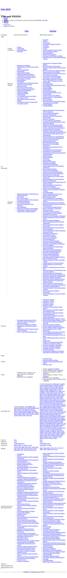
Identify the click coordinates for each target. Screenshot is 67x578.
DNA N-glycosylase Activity (24, 87)
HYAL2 (42, 404)
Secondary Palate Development (51, 255)
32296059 (56, 369)
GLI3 (41, 401)
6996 (15, 440)
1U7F (51, 448)
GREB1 (50, 401)
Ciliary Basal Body (48, 53)
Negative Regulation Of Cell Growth (52, 194)
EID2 (46, 395)
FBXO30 (42, 398)
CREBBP (29, 406)
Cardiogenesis (46, 340)
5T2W (25, 450)
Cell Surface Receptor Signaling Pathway (53, 557)
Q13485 (49, 445)
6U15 (28, 450)
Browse (6, 18)
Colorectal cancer (47, 358)
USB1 (41, 435)
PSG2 (46, 416)
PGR (23, 411)
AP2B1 (46, 385)
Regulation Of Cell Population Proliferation (54, 216)
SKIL (15, 414)
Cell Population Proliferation (50, 164)
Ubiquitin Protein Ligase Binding (51, 538)
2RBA (23, 447)
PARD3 (64, 412)
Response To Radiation (23, 561)
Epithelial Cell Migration (49, 180)
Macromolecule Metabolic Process (26, 548)
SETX (33, 412)
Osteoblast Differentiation (49, 114)
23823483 (29, 377)
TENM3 (56, 429)
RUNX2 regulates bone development (52, 326)
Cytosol (45, 48)
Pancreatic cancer (47, 364)
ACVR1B (53, 384)
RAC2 (59, 417)
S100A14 (56, 422)
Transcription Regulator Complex (51, 44)
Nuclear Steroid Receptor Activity (26, 549)
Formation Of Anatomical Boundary (52, 242)
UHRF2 (62, 434)
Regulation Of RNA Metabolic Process (27, 493)
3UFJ (26, 447)
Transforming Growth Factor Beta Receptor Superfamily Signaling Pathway (54, 285)
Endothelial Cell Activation (50, 214)
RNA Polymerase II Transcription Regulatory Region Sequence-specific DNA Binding (54, 67)
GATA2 (64, 400)
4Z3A (22, 448)
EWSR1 (49, 397)
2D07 (19, 447)
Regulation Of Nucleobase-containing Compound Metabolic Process (27, 484)
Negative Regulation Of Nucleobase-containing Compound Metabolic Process (28, 478)
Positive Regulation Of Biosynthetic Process (54, 503)
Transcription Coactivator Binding (52, 78)
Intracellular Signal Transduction (51, 211)
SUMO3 (16, 415)
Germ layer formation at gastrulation (52, 345)
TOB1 (46, 432)
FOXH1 (42, 400)
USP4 (48, 435)
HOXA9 (52, 403)
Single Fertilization (48, 157)
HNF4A (47, 403)
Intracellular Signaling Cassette (51, 556)
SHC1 (62, 423)
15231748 (44, 20)
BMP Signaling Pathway (49, 197)
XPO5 (61, 435)
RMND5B (58, 420)
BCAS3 (53, 387)
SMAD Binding (47, 98)
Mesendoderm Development (50, 233)
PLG (59, 413)
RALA (62, 417)
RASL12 (46, 419)
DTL (26, 408)
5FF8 (15, 450)
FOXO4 (55, 400)
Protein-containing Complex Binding (52, 97)
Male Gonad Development (50, 169)
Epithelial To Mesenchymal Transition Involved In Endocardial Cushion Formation (54, 131)
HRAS (60, 403)
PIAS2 (48, 413)
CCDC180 (52, 388)
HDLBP (58, 401)
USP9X (52, 435)
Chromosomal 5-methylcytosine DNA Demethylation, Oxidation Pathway (27, 210)
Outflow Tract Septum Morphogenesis (53, 126)
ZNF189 (59, 436)
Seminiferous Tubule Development (52, 277)
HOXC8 (56, 403)
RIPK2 (53, 420)
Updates (6, 22)
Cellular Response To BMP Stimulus (52, 273)
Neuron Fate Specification (50, 238)
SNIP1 (23, 414)
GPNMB (45, 401)
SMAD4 (53, 31)
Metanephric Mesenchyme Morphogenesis (54, 274)
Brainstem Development (49, 141)
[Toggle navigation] (1, 14)
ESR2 (41, 397)
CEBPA (42, 389)
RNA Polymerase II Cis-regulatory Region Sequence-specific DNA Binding (54, 71)
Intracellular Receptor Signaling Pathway (28, 556)
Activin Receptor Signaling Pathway (52, 207)
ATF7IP (45, 387)
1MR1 (48, 448)
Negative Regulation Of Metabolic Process (54, 481)
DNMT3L (54, 394)
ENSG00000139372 (19, 443)
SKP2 (44, 425)
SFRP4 (58, 423)
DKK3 (41, 394)
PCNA (20, 411)
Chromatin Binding (48, 83)
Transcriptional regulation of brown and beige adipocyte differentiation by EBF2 (53, 351)
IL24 (45, 404)
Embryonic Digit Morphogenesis (51, 220)
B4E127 (20, 445)
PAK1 (55, 412)
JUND (57, 404)
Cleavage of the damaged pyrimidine (26, 324)
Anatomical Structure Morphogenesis (52, 172)
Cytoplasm (46, 45)
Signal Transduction (48, 547)
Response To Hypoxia (48, 119)
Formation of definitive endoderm (52, 346)
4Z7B (28, 448)
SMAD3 (58, 425)
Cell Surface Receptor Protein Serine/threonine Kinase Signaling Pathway (54, 531)
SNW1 (60, 426)
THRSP (59, 431)
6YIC (56, 449)
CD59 (56, 388)
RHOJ (49, 420)
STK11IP (59, 428)
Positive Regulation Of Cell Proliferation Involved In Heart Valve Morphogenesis (53, 137)
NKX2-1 (33, 409)
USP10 (45, 435)
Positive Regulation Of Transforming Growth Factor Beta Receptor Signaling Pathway (53, 200)
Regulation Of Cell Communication (52, 550)
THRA (20, 415)
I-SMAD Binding (47, 104)
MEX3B (59, 407)
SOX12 (42, 428)
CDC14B (60, 388)
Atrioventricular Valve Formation (51, 129)
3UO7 (29, 447)
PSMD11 (54, 416)
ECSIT (63, 394)
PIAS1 (44, 413)
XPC (30, 415)
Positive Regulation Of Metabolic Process (54, 519)
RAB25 (63, 416)
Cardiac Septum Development (51, 139)
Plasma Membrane (22, 50)
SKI (65, 423)
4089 (41, 440)
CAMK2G (46, 388)
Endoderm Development (49, 161)
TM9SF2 (42, 432)
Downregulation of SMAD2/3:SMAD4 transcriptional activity (53, 310)
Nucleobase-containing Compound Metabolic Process (26, 551)
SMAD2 (53, 425)
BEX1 (57, 387)
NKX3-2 (47, 410)
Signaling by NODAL (48, 299)
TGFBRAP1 (53, 431)
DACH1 (52, 392)
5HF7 (18, 450)
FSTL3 (59, 400)
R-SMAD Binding (48, 106)
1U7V (54, 448)
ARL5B (61, 385)
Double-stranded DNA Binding (25, 74)
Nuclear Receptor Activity (24, 462)
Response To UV (21, 559)
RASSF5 (51, 419)
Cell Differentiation (48, 192)
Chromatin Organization (23, 201)
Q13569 (30, 445)
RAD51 (16, 412)
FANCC (53, 397)
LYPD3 (54, 406)
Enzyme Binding (21, 499)
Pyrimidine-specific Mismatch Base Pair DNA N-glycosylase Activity (27, 83)
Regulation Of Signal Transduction (52, 534)
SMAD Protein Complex (49, 54)
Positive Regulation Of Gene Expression (53, 179)
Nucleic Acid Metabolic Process (25, 487)
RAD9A (20, 412)
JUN (22, 409)
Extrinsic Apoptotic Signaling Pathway (53, 283)
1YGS (58, 448)
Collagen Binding (47, 88)
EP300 (29, 408)
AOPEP (42, 385)
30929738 (50, 369)
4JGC (15, 448)
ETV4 (44, 397)
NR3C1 (16, 411)
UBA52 (42, 434)
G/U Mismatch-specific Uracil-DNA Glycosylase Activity (26, 97)
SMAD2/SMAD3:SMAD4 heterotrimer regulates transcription (53, 316)
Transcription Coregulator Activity (26, 75)
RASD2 (42, 419)
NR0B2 (57, 410)
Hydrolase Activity (22, 86)
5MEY (41, 449)
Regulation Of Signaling (49, 548)
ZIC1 (50, 436)
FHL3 (54, 398)
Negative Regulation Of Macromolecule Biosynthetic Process (27, 468)
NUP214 (46, 412)
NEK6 (56, 409)
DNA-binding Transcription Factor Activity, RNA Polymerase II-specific (54, 74)
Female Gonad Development (50, 170)
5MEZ (45, 449)
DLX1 (45, 394)
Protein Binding (21, 80)
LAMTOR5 (62, 404)
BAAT (49, 387)
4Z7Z (32, 448)
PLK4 (62, 413)
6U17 (35, 450)
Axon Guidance (47, 160)
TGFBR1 (42, 431)
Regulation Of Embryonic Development (27, 208)
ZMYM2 (54, 436)
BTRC (41, 388)
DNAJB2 (49, 394)
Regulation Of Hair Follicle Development (54, 244)
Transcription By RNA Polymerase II (52, 150)
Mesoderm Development (49, 163)
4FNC (37, 447)
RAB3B (55, 417)
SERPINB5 (49, 423)
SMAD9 (46, 426)
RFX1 (59, 419)
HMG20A (42, 403)
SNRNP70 (55, 426)
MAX (41, 407)
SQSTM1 (53, 428)
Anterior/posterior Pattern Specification (53, 173)
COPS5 (47, 391)
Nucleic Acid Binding (23, 70)
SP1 (45, 428)
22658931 (45, 376)
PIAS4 (55, 413)
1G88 (44, 448)
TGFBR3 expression (48, 349)
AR (26, 406)
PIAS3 (52, 413)
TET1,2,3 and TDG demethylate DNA (27, 332)
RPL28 (62, 420)
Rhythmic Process (22, 514)
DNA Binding (20, 71)
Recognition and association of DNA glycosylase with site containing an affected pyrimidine (26, 321)
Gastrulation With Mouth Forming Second (54, 122)
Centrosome (46, 47)
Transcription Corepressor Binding (52, 76)
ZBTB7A (46, 436)
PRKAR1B (52, 414)
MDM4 (45, 407)
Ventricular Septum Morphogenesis (52, 251)
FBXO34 (47, 398)
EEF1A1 (42, 395)
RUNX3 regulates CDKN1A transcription (54, 327)
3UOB (33, 447)
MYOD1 (48, 409)
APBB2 (50, 385)
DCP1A (56, 392)
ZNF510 (46, 438)
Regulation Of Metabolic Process (25, 530)
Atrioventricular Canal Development (52, 213)
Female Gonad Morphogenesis (51, 254)
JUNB (25, 409)
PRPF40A (42, 416)
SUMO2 (36, 414)
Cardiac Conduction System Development (54, 128)
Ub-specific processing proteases (51, 324)
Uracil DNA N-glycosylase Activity (26, 77)
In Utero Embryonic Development (52, 120)
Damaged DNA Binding (23, 72)
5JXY (21, 450)
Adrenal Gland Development (50, 195)
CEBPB (46, 389)
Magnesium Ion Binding (23, 65)
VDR (27, 415)
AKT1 (58, 384)
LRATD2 (49, 406)
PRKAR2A (58, 414)
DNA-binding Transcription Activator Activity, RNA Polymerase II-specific (53, 80)
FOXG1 (61, 398)
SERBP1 (29, 412)
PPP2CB (42, 414)
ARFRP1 (56, 385)
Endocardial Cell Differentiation (51, 252)
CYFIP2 (47, 392)
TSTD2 (63, 432)
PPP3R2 (47, 414)
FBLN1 (58, 397)
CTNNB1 (42, 392)
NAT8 (52, 409)
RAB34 (46, 417)
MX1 (29, 409)
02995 (41, 442)
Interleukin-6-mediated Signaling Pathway (54, 257)
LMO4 (45, 406)
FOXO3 (51, 400)
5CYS (35, 448)
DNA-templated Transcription (51, 142)
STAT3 (27, 414)
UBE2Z (58, 434)
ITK (48, 404)
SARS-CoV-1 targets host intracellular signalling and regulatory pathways (53, 342)
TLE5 (62, 431)
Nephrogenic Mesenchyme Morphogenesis (54, 276)
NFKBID (42, 410)
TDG (27, 31)
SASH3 (61, 422)
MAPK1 (58, 406)
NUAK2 (42, 412)
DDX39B (16, 408)
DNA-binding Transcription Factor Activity (54, 85)
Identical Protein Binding (49, 91)
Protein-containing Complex (50, 51)
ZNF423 (42, 438)
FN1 (58, 398)
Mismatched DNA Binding (24, 90)
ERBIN (59, 395)
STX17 (46, 429)
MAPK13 (63, 406)
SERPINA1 (43, 423)
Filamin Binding (47, 89)
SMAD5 (62, 425)
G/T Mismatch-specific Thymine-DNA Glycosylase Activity (27, 102)
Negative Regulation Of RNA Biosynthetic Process (25, 465)
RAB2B (42, 417)
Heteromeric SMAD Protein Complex (53, 56)
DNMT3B (22, 408)
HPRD (5, 26)
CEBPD (50, 389)
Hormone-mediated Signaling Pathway (27, 546)
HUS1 (15, 409)
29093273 (19, 375)
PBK (41, 413)
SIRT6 (37, 412)
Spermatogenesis (47, 155)
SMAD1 (48, 425)
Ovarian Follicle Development (51, 113)
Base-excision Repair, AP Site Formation (27, 199)
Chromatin (45, 39)
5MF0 (48, 449)
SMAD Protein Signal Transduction (52, 249)
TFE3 (60, 429)
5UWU (52, 449)
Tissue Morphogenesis (49, 239)
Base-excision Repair (22, 198)
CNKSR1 (42, 391)
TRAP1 (50, 432)
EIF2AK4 (50, 395)
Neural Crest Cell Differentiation (51, 188)
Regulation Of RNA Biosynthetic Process (28, 498)
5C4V (61, 448)
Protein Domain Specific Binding (26, 89)
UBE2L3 (53, 434)
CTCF (63, 391)
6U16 (31, 450)
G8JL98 (25, 445)
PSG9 (50, 416)
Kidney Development (48, 123)
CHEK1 (55, 389)
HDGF (54, 401)
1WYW (16, 447)
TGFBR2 (47, 431)
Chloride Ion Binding (22, 93)
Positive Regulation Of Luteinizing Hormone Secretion (52, 209)
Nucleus (19, 47)
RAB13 (59, 416)
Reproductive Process (22, 539)
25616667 (46, 380)
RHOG (45, 420)
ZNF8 (55, 438)
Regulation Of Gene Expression (51, 175)
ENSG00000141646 (45, 443)
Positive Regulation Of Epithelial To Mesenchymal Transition (52, 185)
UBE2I (24, 415)
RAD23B (33, 411)
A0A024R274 (43, 445)
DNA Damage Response (23, 202)
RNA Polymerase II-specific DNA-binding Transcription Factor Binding (54, 102)
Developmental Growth (49, 235)
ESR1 (37, 408)
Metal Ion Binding (48, 100)
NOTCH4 (52, 410)
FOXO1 (46, 400)
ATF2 (41, 387)
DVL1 (59, 394)
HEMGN (63, 401)
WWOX (57, 435)
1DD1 (41, 448)
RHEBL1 (63, 419)
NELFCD (60, 409)
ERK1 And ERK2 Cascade (50, 258)
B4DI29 (16, 445)
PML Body (20, 51)
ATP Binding (20, 81)
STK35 (63, 428)
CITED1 (59, 389)
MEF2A (54, 407)
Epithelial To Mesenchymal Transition (53, 125)
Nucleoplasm (20, 48)
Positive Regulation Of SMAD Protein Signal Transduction (53, 247)
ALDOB (62, 384)
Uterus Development (48, 245)
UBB (45, 434)
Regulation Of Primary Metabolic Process (54, 279)
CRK (33, 406)
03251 (15, 442)
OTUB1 (51, 412)
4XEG (19, 448)
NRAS (61, 410)
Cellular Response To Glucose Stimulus (53, 263)
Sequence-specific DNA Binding (51, 95)
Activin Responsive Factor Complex (52, 50)
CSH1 (56, 391)
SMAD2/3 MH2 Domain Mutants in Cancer (54, 320)
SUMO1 (32, 414)
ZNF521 (51, 438)
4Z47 (25, 448)
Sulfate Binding (47, 94)
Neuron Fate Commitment (50, 236)
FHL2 (51, 398)
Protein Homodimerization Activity (52, 92)
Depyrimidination (21, 207)
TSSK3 (59, 432)
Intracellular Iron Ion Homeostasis (52, 151)
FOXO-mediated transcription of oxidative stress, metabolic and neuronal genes (54, 332)
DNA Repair (20, 197)
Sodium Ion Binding (22, 92)
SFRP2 (54, 423)
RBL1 (55, 419)
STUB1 (42, 429)
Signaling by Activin (48, 302)
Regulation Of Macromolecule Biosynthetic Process (25, 537)
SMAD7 (42, 426)
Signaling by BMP (48, 305)
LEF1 (41, 406)
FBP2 (61, 397)
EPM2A (33, 408)
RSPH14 (51, 422)
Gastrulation (46, 158)
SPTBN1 (48, 428)
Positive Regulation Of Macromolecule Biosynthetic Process (53, 517)
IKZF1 (19, 409)
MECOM (49, 407)
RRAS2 (47, 422)
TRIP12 (54, 432)
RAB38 (50, 417)
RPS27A (42, 422)
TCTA (49, 429)
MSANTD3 (43, 409)
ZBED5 (42, 436)
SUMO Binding (21, 95)
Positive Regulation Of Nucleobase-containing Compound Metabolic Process (28, 534)
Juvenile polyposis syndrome (50, 360)
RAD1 (29, 411)
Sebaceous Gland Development (51, 241)
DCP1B (61, 392)
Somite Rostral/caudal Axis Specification (53, 202)
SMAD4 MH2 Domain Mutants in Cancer (54, 318)
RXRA (24, 412)
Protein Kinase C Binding (24, 78)
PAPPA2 (59, 412)
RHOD (41, 420)
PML (26, 411)
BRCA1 (61, 387)
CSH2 (59, 391)
